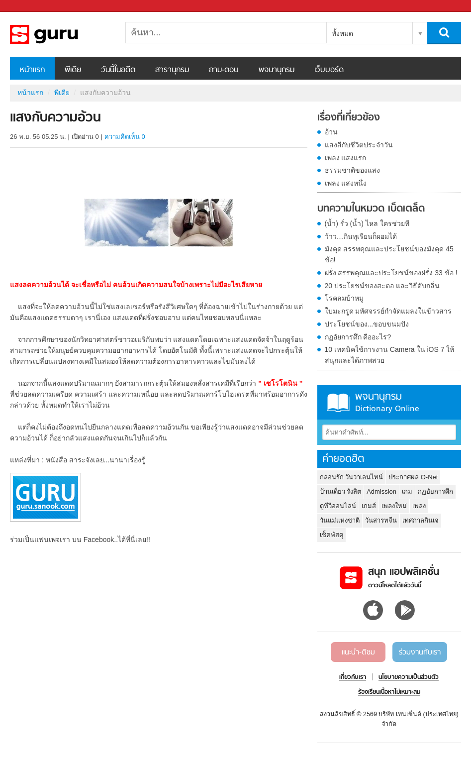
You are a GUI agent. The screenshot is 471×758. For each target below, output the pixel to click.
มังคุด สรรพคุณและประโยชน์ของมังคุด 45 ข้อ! (389, 254)
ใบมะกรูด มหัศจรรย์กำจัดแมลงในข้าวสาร (388, 311)
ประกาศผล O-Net (413, 477)
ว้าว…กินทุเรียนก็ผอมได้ (361, 236)
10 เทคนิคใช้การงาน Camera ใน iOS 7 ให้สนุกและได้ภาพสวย (390, 354)
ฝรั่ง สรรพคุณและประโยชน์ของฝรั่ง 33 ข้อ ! (391, 273)
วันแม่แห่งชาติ (340, 520)
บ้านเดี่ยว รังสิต (341, 491)
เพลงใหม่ (394, 506)
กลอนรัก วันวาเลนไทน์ (351, 477)
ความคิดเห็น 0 (124, 136)
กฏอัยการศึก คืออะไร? (358, 337)
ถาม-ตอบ (224, 70)
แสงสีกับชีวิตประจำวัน (359, 145)
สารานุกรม (172, 70)
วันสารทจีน (381, 520)
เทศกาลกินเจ (420, 520)
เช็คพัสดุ (331, 535)
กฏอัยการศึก (435, 491)
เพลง (419, 506)
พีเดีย (73, 70)
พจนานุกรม (276, 70)
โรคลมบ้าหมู (344, 298)
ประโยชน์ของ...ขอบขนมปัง (367, 324)
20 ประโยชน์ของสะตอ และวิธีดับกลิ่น (382, 286)
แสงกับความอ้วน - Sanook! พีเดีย (62, 34)
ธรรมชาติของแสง (352, 170)
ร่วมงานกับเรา (420, 652)
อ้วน (331, 132)
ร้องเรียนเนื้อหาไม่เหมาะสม (389, 692)
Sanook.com (30, 6)
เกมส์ (369, 506)
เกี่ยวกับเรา (352, 677)
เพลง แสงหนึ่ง (346, 183)
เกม (407, 491)
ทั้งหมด (342, 33)
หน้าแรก (32, 70)
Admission (381, 491)
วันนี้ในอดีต (118, 70)
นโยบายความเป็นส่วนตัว (408, 677)
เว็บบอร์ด (329, 70)
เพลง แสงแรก (346, 158)
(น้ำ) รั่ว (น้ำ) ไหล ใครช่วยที (367, 223)
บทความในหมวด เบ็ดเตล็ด (371, 209)
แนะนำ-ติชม (358, 652)
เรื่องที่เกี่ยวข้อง (348, 117)
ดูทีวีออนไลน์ (338, 506)
